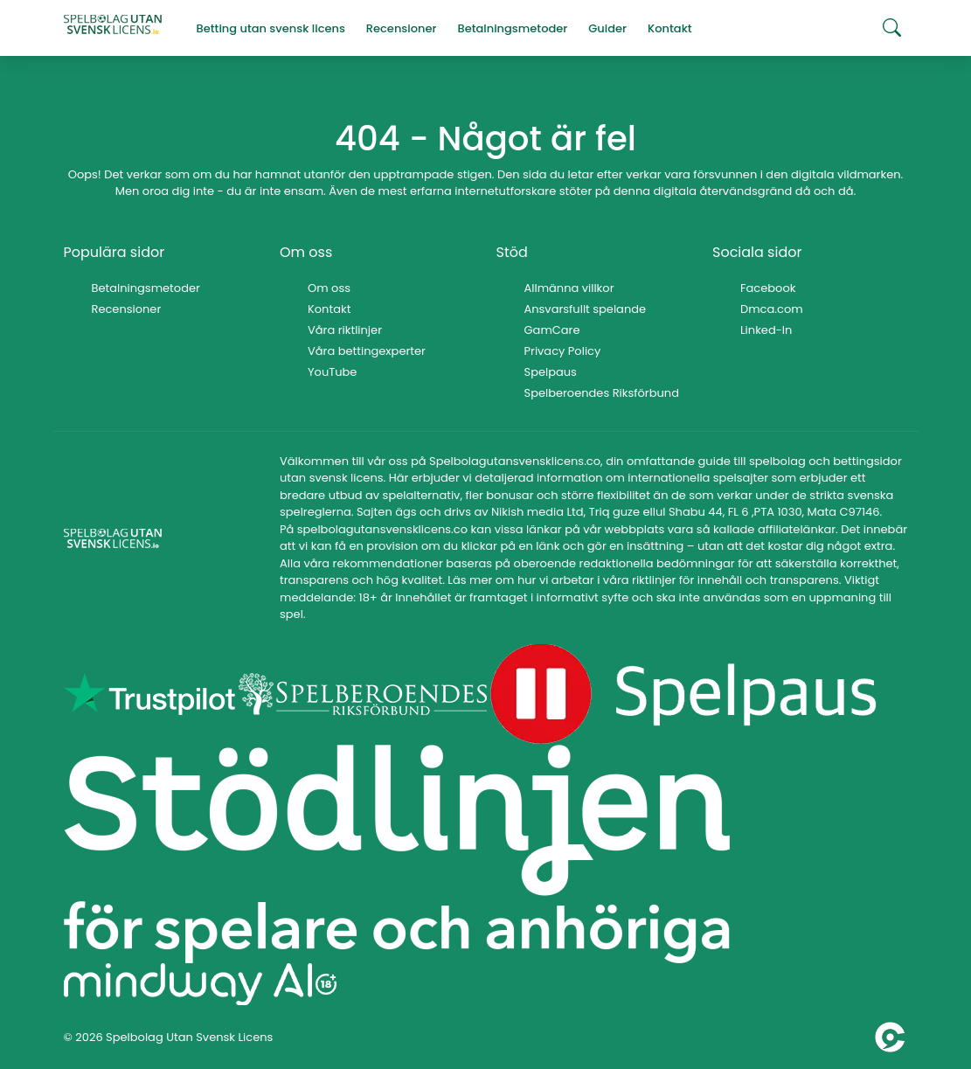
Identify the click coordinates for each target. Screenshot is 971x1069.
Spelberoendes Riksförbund (601, 393)
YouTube (332, 372)
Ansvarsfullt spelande (585, 309)
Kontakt (329, 309)
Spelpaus (550, 372)
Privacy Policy (562, 351)
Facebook (767, 288)
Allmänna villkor (569, 288)
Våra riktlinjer (345, 330)
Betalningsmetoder (146, 288)
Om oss (329, 288)
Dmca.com (771, 309)
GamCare (552, 330)
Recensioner (127, 309)
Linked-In (766, 330)
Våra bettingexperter (367, 351)
